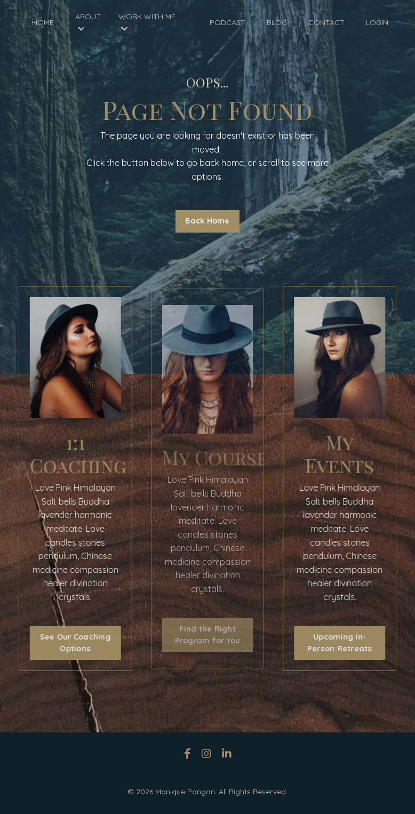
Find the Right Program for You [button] (208, 634)
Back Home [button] (207, 221)
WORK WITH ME (146, 22)
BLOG (277, 22)
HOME (43, 22)
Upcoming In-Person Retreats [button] (343, 642)
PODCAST (227, 22)
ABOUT (88, 22)
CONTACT (326, 22)
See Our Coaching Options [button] (71, 642)
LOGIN (377, 22)
